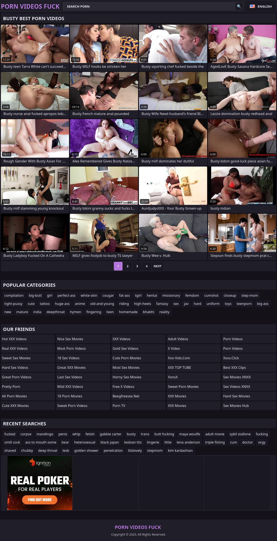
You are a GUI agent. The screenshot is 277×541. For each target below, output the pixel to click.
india (37, 311)
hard (197, 303)
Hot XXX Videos (14, 339)
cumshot (211, 295)
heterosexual (84, 442)
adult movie (214, 434)
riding (124, 303)
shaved (10, 450)
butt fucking (164, 434)
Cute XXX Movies (15, 405)
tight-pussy (13, 303)
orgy (262, 442)
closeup (230, 295)
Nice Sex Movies (70, 339)
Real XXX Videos (14, 348)
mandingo (45, 434)
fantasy (162, 303)
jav (186, 303)
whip (76, 434)
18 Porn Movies (69, 396)
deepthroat (56, 311)
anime (80, 303)
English (265, 6)
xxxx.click (231, 358)
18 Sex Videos (68, 358)
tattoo (45, 303)
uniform (213, 303)
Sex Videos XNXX (236, 386)
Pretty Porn (11, 386)
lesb (66, 450)
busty (131, 434)
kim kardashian (180, 450)
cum (233, 442)
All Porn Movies (14, 396)
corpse (25, 434)
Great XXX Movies (71, 367)
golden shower (86, 450)
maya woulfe (189, 434)
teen (110, 311)
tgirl (138, 295)
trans (145, 434)
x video (174, 348)
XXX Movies (177, 396)
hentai (152, 295)
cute (31, 303)
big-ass (263, 303)
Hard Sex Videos (15, 367)
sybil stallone (240, 434)
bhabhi (148, 311)
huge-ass (62, 303)
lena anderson (188, 442)
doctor (247, 442)
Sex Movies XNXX (237, 377)
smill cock (12, 442)
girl (49, 295)
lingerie (153, 442)
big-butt (35, 295)
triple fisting (215, 442)
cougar (108, 295)
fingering (93, 311)
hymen (75, 311)
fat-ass (124, 295)
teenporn (244, 303)
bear (65, 442)
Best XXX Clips (234, 367)
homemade (128, 311)
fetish (90, 434)
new (7, 311)
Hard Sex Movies (236, 396)
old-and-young (102, 303)
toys (228, 303)
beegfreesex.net (126, 396)
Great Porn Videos (16, 377)
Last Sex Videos (69, 377)
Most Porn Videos (71, 348)
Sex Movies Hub (236, 405)
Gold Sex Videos (125, 348)
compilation (14, 295)
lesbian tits (133, 442)
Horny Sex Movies (127, 377)
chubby (27, 450)
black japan (110, 442)
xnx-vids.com (179, 358)
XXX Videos (121, 339)
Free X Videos (123, 386)
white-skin (89, 295)
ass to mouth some (40, 442)
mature (22, 311)
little (168, 442)
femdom (192, 295)
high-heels (142, 303)
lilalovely (135, 450)
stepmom (155, 450)
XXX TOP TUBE (179, 367)
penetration (113, 450)
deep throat (47, 450)
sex (176, 303)
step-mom (249, 295)
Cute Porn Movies (127, 358)
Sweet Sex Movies (16, 358)
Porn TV (119, 405)
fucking (262, 434)
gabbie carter (110, 434)
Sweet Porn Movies (183, 386)
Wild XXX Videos (70, 386)
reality (164, 311)
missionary (171, 295)
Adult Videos (178, 339)
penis (62, 434)
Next (158, 266)
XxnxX (173, 377)
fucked (9, 434)
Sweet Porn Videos (72, 405)
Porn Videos (233, 339)
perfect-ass (67, 295)
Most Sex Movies (126, 367)
